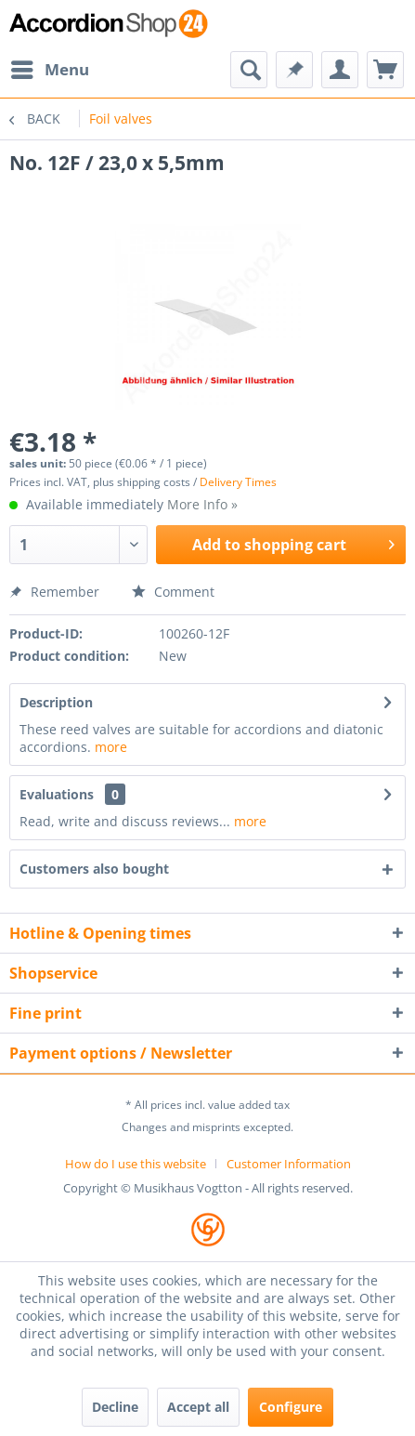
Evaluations (56, 794)
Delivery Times (238, 482)
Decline (115, 1407)
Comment (173, 591)
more (111, 747)
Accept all (198, 1407)
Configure (290, 1407)
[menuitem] (49, 69)
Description (56, 702)
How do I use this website (135, 1163)
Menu (50, 67)
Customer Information (289, 1163)
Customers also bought (94, 868)
